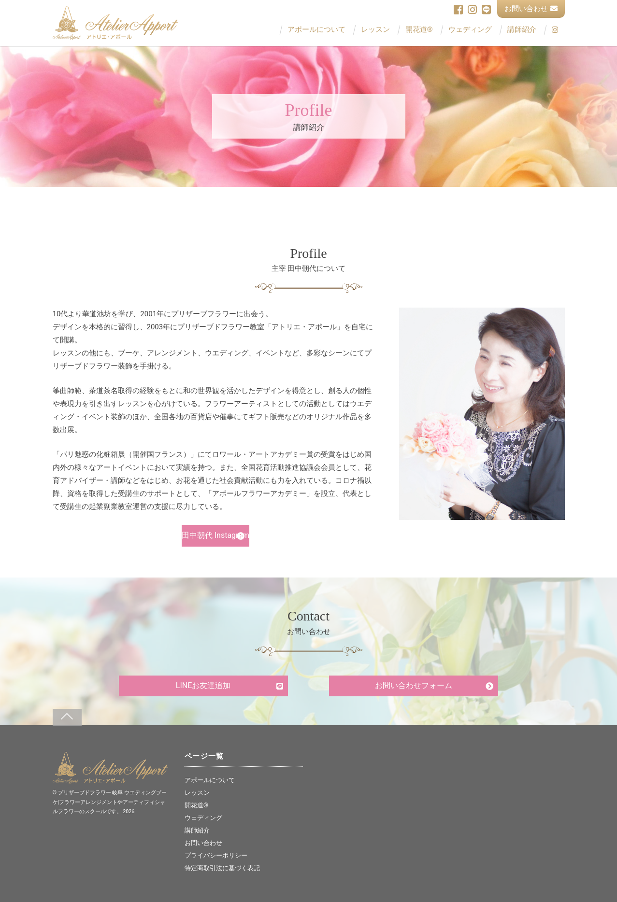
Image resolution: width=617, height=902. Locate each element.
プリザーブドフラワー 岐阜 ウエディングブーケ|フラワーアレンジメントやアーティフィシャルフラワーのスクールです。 (110, 802)
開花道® (419, 29)
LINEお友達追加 (203, 685)
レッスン (375, 29)
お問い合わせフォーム (413, 685)
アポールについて (316, 29)
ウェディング (470, 29)
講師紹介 (521, 29)
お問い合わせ (531, 8)
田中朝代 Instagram (215, 535)
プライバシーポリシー (216, 855)
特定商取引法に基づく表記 (222, 868)
